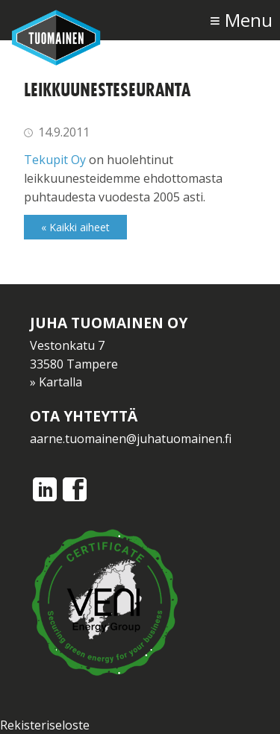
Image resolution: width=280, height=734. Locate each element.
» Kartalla (56, 382)
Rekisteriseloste (45, 725)
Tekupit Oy (55, 159)
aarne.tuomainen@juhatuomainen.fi (130, 438)
